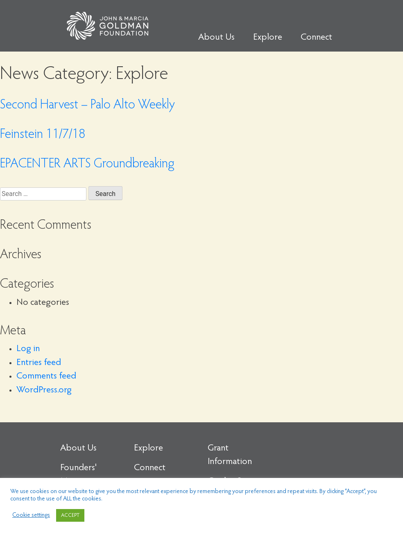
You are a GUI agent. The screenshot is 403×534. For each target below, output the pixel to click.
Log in (28, 349)
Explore (267, 37)
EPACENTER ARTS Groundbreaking (87, 164)
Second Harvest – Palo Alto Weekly (87, 105)
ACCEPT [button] (70, 515)
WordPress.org (44, 390)
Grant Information (230, 455)
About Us (216, 37)
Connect (316, 37)
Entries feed (38, 362)
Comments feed (46, 376)
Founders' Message (78, 475)
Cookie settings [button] (31, 515)
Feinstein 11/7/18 (42, 135)
